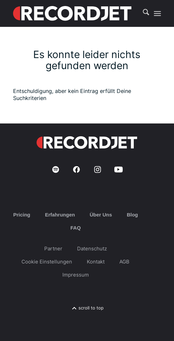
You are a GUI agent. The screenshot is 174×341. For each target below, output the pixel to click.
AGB (124, 261)
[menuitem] (142, 13)
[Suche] (142, 13)
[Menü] (157, 13)
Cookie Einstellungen (46, 261)
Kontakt (96, 261)
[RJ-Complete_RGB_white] (72, 13)
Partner (53, 248)
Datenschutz (92, 248)
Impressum (75, 275)
